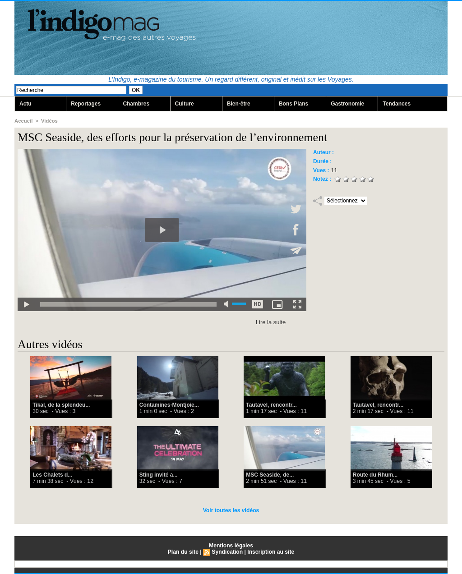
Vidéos (49, 121)
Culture (184, 104)
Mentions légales (231, 545)
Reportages (86, 104)
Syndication (227, 552)
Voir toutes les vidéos (231, 510)
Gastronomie (347, 104)
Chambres (136, 104)
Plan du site (183, 552)
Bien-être (238, 104)
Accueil (23, 121)
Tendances (397, 104)
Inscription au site (270, 552)
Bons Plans (293, 104)
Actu (25, 104)
